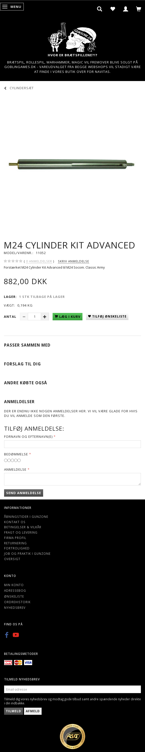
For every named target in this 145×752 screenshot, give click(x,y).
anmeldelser (39, 261)
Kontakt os (15, 522)
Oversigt (12, 559)
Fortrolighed (17, 548)
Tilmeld (13, 711)
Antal (10, 316)
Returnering (15, 543)
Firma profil (15, 538)
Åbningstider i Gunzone (26, 516)
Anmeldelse (15, 469)
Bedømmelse (16, 454)
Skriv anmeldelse (73, 261)
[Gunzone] (72, 36)
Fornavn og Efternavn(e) (28, 436)
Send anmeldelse (23, 493)
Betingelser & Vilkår (22, 527)
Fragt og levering (21, 532)
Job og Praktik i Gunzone (27, 553)
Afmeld (33, 711)
